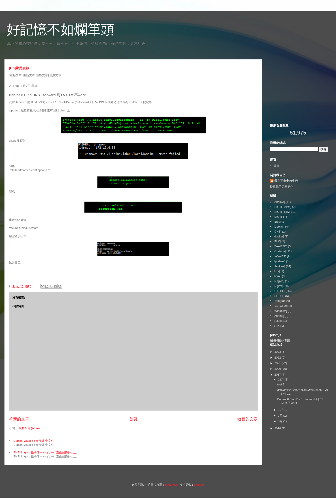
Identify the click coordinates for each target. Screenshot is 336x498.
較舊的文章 (247, 419)
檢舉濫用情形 (280, 340)
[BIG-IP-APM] (282, 207)
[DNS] (277, 231)
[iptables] (279, 261)
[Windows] (280, 311)
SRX (277, 325)
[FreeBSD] (280, 246)
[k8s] (277, 271)
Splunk (278, 320)
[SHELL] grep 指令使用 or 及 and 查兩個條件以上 (44, 452)
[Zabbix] (279, 316)
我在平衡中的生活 (286, 181)
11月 (281, 379)
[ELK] (277, 241)
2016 (278, 428)
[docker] (279, 236)
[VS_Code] (281, 305)
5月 (280, 421)
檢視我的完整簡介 (281, 186)
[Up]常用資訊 (19, 68)
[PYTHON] (280, 291)
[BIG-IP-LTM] (282, 211)
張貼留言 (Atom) (29, 428)
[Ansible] (279, 202)
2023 (278, 351)
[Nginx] (278, 286)
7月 (280, 415)
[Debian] (279, 226)
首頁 (133, 419)
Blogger (199, 484)
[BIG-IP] (279, 216)
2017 (278, 374)
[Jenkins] (279, 266)
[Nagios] (279, 281)
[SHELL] (279, 296)
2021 (278, 363)
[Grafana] (280, 251)
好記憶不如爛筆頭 (60, 29)
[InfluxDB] (280, 256)
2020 (278, 368)
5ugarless (171, 484)
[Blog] (277, 221)
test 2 (280, 384)
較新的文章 (19, 419)
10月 (281, 409)
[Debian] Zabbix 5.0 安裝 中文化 (33, 440)
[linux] (277, 276)
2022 (278, 357)
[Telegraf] (279, 300)
